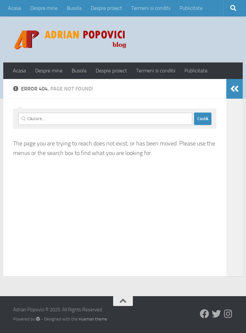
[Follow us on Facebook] (204, 314)
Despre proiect (106, 8)
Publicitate (191, 8)
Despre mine (44, 8)
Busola (74, 8)
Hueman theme (93, 319)
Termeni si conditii (150, 8)
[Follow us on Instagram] (228, 314)
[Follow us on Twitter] (216, 314)
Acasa (14, 8)
